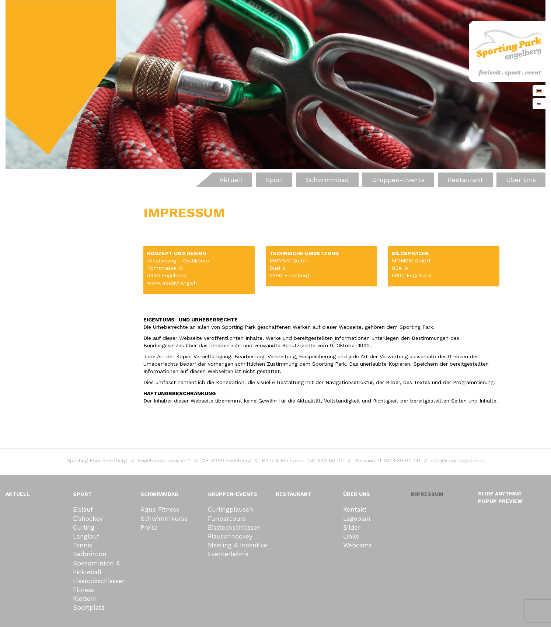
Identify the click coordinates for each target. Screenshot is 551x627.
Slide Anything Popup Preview (500, 497)
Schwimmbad (327, 180)
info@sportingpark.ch (457, 460)
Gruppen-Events (398, 180)
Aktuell (231, 180)
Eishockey (88, 518)
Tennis (82, 545)
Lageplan (356, 518)
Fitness (83, 589)
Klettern (85, 598)
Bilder (351, 527)
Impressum (427, 494)
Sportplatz (89, 607)
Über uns (521, 180)
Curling (84, 527)
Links (351, 536)
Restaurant (465, 180)
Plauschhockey (230, 536)
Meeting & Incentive (237, 545)
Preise (149, 527)
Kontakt (355, 509)
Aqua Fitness (159, 509)
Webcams (357, 545)
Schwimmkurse (164, 518)
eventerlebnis (228, 554)
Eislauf (83, 509)
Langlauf (86, 536)
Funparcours (227, 518)
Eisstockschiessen (99, 581)
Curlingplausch (230, 509)
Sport (274, 180)
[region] (275, 84)
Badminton (90, 554)
